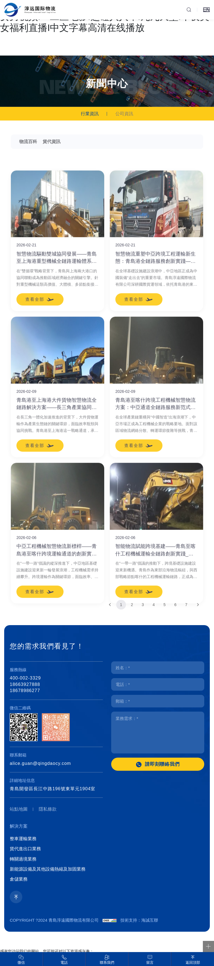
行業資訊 (90, 113)
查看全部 (34, 417)
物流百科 (28, 141)
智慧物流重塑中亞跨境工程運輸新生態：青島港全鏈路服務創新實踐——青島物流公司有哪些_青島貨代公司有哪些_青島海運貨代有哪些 (155, 375)
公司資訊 (124, 113)
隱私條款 (48, 809)
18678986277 (25, 690)
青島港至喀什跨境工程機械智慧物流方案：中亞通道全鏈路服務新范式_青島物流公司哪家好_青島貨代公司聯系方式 (155, 522)
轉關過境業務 (23, 859)
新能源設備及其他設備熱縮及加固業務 (48, 869)
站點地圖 (19, 809)
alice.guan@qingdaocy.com (40, 763)
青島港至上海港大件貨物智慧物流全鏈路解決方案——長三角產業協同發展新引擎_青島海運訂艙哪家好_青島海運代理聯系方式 (56, 522)
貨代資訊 (51, 141)
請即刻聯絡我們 (162, 764)
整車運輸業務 (23, 838)
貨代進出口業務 (25, 848)
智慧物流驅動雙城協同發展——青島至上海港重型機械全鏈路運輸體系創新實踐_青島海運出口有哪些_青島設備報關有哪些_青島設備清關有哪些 (56, 375)
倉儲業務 (19, 879)
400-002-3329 (25, 678)
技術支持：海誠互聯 (139, 920)
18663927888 (25, 684)
